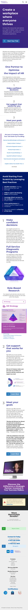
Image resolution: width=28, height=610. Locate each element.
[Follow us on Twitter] (11, 551)
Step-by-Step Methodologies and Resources (13, 140)
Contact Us (13, 563)
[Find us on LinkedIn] (8, 551)
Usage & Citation (13, 586)
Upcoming (13, 573)
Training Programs (12, 580)
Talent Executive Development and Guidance (14, 159)
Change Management (8, 337)
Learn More (15, 394)
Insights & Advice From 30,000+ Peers (14, 163)
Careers (12, 562)
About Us (13, 560)
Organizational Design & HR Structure (12, 335)
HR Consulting (12, 583)
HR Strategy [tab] (7, 301)
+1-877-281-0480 (14, 540)
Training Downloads (12, 578)
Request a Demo (15, 528)
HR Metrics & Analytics (8, 338)
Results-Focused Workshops (13, 152)
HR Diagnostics (13, 577)
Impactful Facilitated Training (14, 156)
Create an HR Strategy (9, 326)
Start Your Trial (12, 41)
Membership (13, 568)
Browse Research (13, 572)
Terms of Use (13, 607)
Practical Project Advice (13, 149)
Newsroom (13, 565)
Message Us (15, 546)
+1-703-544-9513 (14, 544)
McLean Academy (13, 581)
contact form (10, 504)
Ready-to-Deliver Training (14, 143)
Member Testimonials (13, 561)
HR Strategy (6, 334)
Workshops (13, 582)
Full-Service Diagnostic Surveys (13, 146)
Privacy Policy (19, 607)
